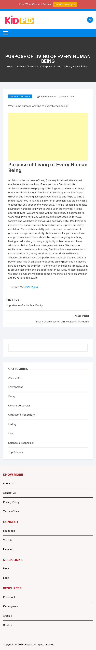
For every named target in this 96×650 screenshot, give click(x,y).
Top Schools (15, 452)
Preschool (9, 597)
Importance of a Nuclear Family (24, 305)
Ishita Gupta (30, 287)
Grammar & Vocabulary (21, 414)
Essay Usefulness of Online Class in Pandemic (63, 321)
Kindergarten (10, 606)
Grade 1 (7, 615)
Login (6, 577)
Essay (11, 396)
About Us (8, 483)
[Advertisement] (48, 137)
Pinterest (8, 549)
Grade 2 (7, 625)
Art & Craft (14, 377)
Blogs (6, 568)
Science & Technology (21, 442)
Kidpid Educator (47, 96)
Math (11, 433)
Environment (15, 387)
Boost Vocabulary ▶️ (65, 4)
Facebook (9, 530)
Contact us (9, 492)
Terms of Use (11, 511)
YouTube (8, 540)
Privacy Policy (11, 502)
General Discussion (20, 96)
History (12, 424)
